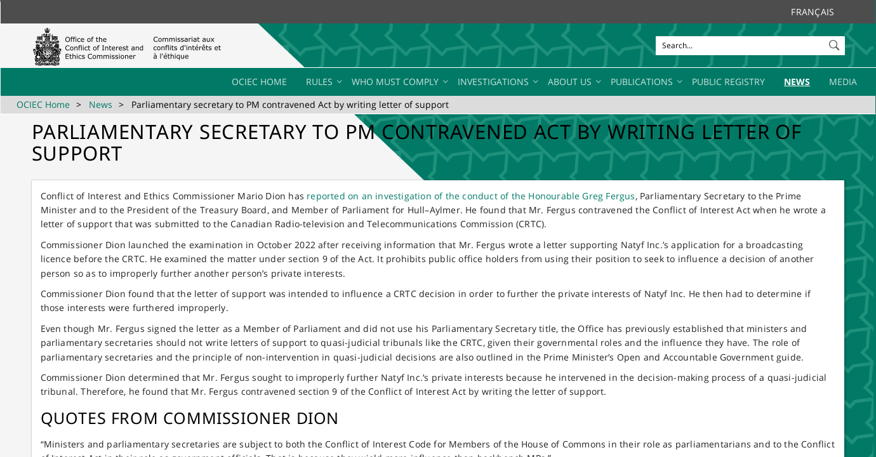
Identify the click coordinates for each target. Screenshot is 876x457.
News (100, 104)
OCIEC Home (43, 104)
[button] (835, 42)
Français (812, 12)
